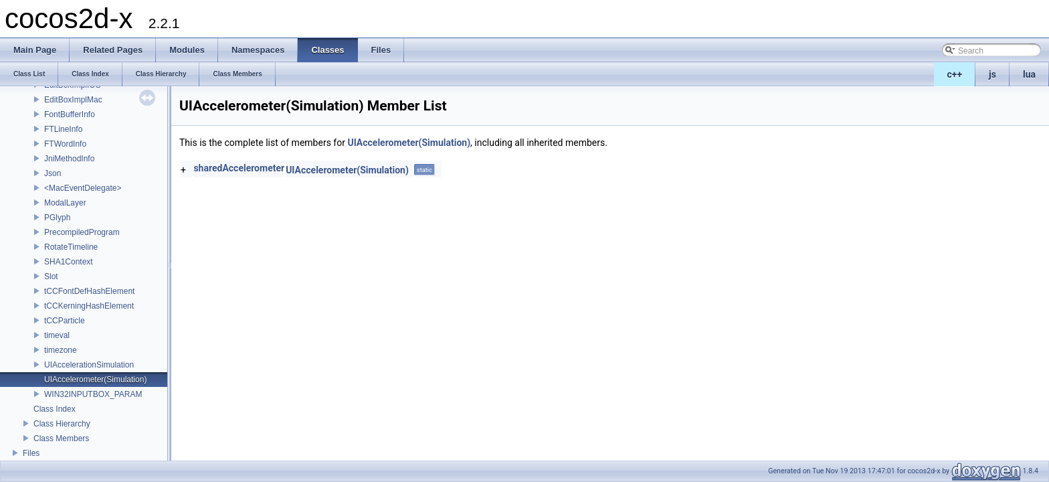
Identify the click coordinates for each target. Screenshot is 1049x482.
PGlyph (57, 217)
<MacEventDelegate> (82, 188)
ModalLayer (65, 203)
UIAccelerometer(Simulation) (95, 379)
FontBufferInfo (69, 114)
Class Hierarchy (61, 423)
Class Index (54, 409)
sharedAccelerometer (238, 168)
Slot (51, 276)
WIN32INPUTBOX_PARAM (93, 394)
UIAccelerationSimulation (89, 365)
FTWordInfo (65, 144)
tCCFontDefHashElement (89, 291)
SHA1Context (68, 261)
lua (1029, 74)
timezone (60, 350)
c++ (955, 74)
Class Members (61, 438)
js (992, 74)
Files (31, 453)
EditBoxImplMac (73, 99)
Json (52, 173)
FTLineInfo (63, 129)
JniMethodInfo (69, 158)
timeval (57, 335)
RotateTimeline (71, 247)
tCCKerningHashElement (89, 306)
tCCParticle (64, 320)
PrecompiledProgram (82, 232)
